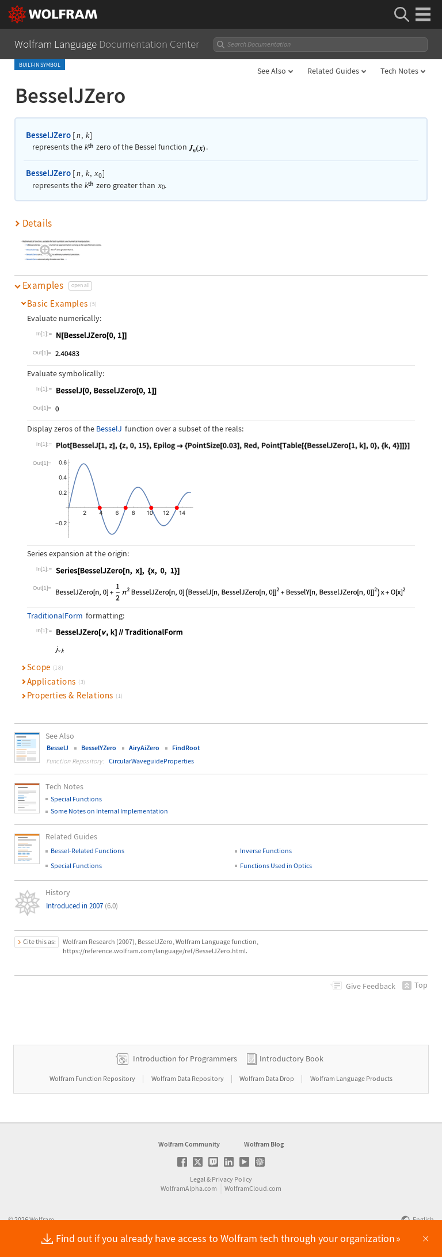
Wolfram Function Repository (92, 1078)
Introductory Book (291, 1058)
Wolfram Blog (264, 1144)
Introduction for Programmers (185, 1058)
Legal (197, 1179)
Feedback (370, 986)
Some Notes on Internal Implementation (109, 811)
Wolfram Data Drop (267, 1078)
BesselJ (109, 428)
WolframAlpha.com (189, 1188)
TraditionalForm (55, 615)
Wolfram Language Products (351, 1078)
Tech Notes (399, 71)
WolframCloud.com (252, 1188)
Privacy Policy (232, 1179)
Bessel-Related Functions (87, 850)
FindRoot (186, 747)
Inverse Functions (266, 850)
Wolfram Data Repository (188, 1078)
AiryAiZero (144, 747)
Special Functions (76, 798)
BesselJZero (48, 134)
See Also (271, 71)
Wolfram (41, 1219)
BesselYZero (98, 747)
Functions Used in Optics (276, 865)
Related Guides (333, 71)
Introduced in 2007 (82, 906)
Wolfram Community (189, 1144)
